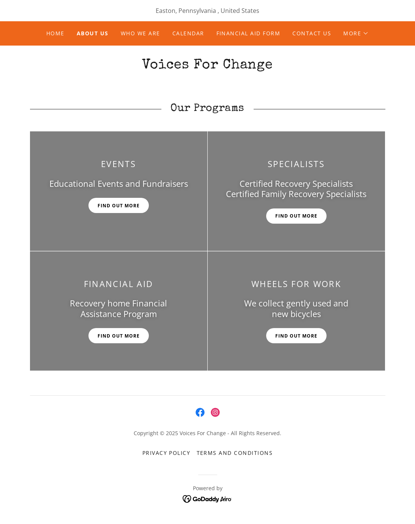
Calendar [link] (188, 33)
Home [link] (55, 33)
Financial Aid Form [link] (248, 33)
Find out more (119, 205)
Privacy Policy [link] (166, 452)
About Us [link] (93, 33)
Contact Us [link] (311, 33)
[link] (207, 66)
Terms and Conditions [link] (235, 452)
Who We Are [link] (140, 33)
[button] (356, 33)
